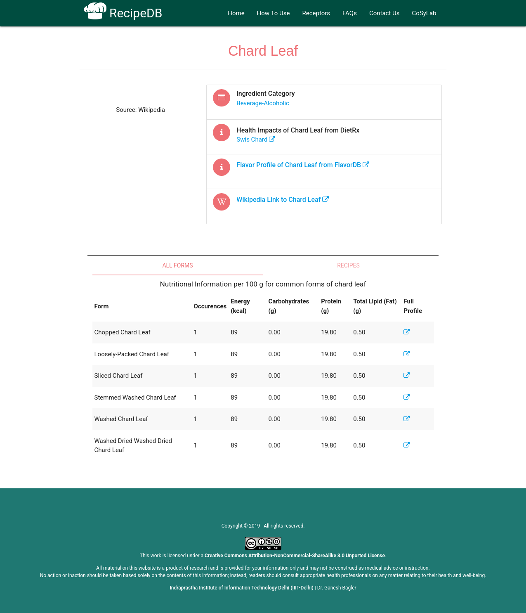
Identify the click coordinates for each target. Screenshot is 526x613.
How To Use (273, 13)
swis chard (255, 139)
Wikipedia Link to (282, 200)
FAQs (349, 13)
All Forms (177, 265)
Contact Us (384, 13)
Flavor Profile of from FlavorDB (302, 165)
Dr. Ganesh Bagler (336, 588)
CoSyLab (424, 13)
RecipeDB (123, 13)
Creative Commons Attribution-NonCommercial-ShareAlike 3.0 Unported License (295, 556)
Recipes (348, 265)
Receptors (316, 13)
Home (236, 13)
